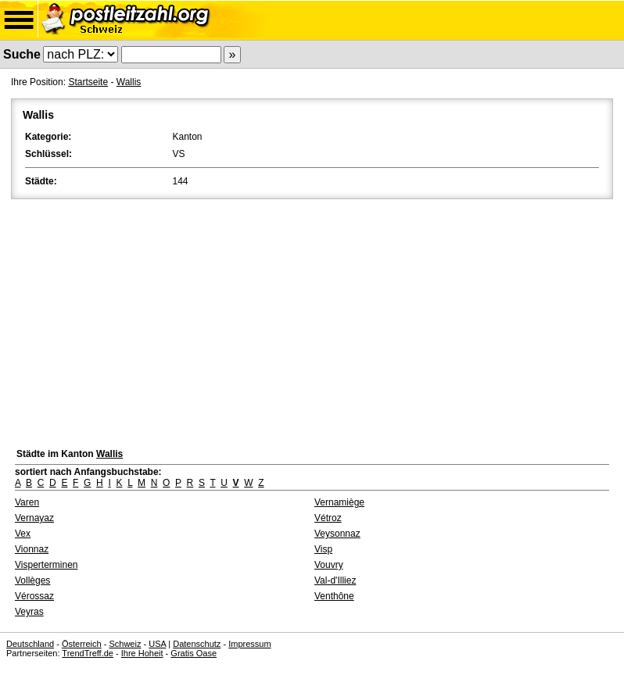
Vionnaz (31, 549)
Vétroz (328, 517)
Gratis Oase (193, 653)
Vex (22, 533)
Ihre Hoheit (142, 653)
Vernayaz (34, 517)
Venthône (334, 596)
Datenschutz (197, 643)
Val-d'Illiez (335, 580)
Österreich (82, 643)
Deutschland (30, 643)
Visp (323, 549)
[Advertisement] (312, 319)
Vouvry (328, 564)
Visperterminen (46, 564)
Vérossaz (34, 596)
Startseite (88, 82)
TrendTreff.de (87, 653)
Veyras (29, 611)
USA (157, 643)
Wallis (129, 82)
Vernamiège (339, 502)
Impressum (249, 643)
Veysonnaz (337, 533)
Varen (27, 502)
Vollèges (32, 580)
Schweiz (125, 643)
